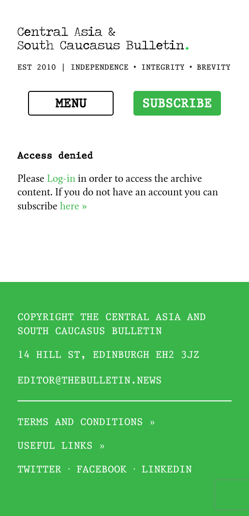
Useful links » (61, 446)
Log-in (61, 179)
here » (73, 207)
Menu (71, 104)
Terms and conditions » (86, 423)
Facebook (101, 470)
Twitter (39, 470)
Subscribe (177, 104)
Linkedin (167, 470)
